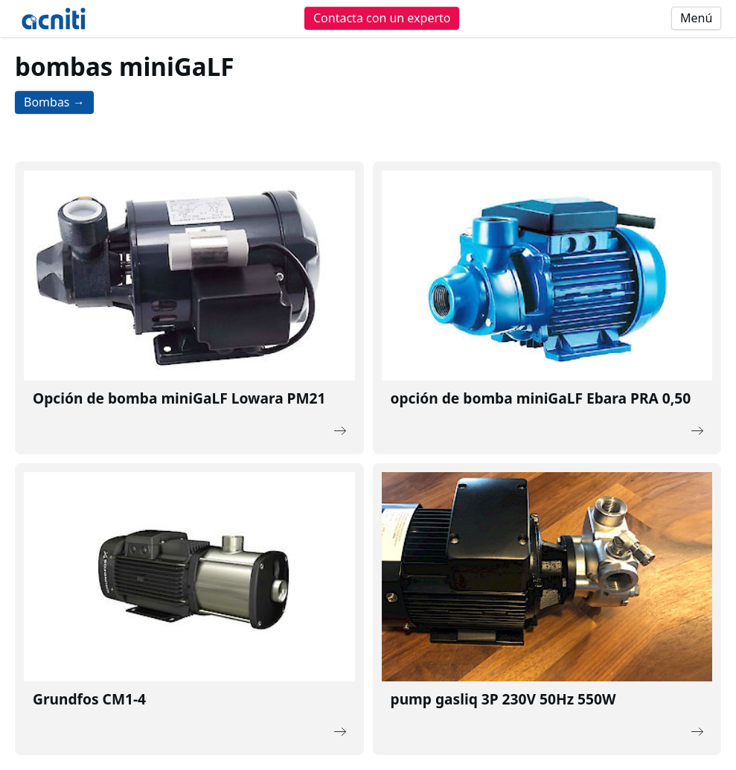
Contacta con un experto (381, 18)
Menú (696, 18)
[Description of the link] (189, 308)
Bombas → (54, 102)
